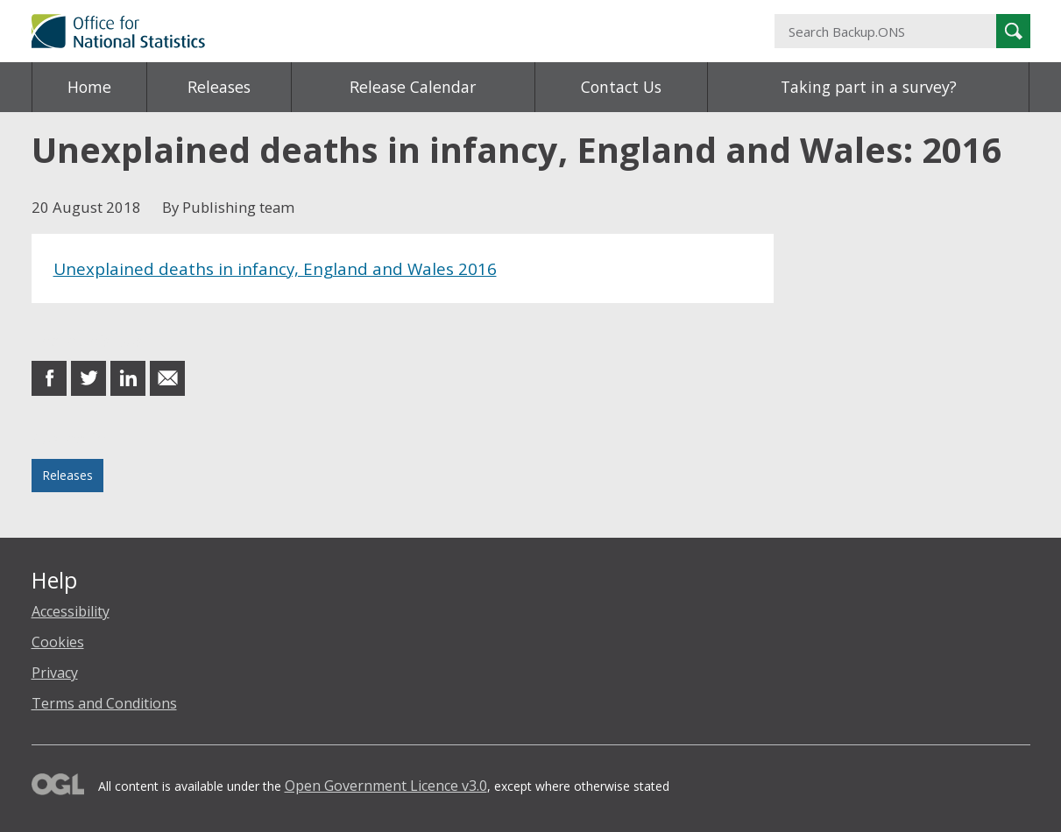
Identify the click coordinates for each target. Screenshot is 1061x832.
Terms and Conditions (104, 703)
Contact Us (621, 86)
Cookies (58, 642)
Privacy (55, 672)
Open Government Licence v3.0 (386, 785)
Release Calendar (413, 86)
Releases (219, 86)
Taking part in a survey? (869, 86)
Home (89, 86)
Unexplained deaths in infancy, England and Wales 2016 (275, 268)
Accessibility (71, 611)
